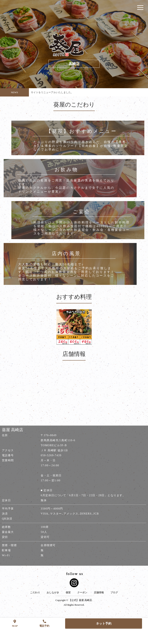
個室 (68, 592)
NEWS (14, 92)
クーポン (82, 592)
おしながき (53, 592)
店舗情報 (99, 592)
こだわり (35, 592)
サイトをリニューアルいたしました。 (52, 92)
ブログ (114, 592)
